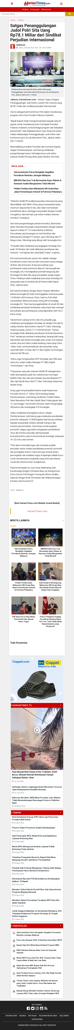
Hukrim (21, 20)
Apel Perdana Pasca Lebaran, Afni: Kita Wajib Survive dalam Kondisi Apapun (39, 974)
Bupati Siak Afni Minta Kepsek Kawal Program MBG (38, 945)
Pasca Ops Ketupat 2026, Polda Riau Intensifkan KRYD (39, 940)
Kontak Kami (37, 1019)
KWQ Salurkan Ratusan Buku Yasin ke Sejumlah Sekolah (36, 951)
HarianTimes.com (37, 511)
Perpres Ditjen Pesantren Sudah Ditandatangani (33, 828)
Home (13, 20)
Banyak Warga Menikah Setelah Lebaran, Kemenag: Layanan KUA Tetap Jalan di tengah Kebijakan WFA (38, 992)
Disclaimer (64, 1016)
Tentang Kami (11, 1016)
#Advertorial (46, 9)
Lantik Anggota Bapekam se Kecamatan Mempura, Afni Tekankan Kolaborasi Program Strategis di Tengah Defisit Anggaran (37, 913)
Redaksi (22, 1016)
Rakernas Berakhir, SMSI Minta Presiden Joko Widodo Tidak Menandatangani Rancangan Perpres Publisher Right (36, 800)
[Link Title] (28, 1008)
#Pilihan (25, 9)
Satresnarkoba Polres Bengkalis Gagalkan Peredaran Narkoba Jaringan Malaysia (34, 174)
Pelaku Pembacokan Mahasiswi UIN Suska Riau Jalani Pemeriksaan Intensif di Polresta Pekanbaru (38, 190)
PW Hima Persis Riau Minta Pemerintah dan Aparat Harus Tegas (23, 619)
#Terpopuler (34, 9)
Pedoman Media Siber (48, 1016)
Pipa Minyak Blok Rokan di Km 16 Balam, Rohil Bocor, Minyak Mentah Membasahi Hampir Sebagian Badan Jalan (34, 775)
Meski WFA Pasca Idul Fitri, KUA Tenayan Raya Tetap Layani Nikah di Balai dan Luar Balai (39, 959)
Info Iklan (32, 1016)
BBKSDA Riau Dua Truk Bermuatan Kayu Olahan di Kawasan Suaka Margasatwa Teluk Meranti (37, 182)
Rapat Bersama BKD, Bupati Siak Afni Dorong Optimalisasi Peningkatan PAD (35, 966)
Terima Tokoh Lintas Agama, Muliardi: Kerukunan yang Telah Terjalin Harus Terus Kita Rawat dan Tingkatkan (37, 983)
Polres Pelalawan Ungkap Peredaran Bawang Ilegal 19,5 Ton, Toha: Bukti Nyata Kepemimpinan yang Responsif (50, 621)
